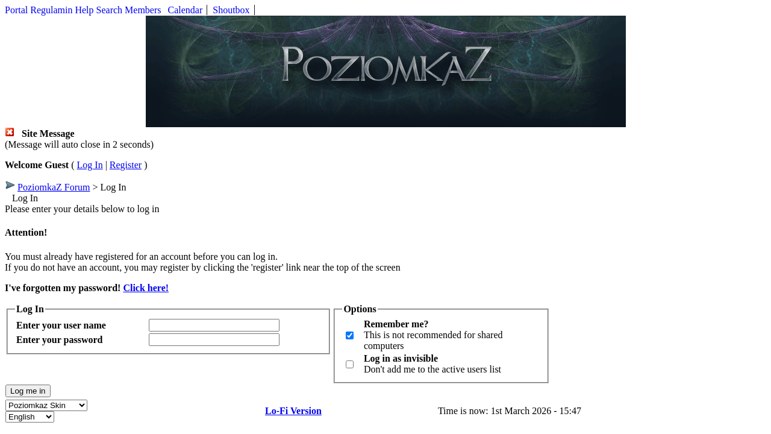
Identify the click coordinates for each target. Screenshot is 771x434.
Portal (16, 10)
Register (126, 165)
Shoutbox (231, 10)
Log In (90, 165)
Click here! (146, 288)
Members (143, 10)
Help (84, 10)
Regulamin (51, 10)
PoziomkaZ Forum (53, 187)
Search (109, 10)
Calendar (185, 10)
